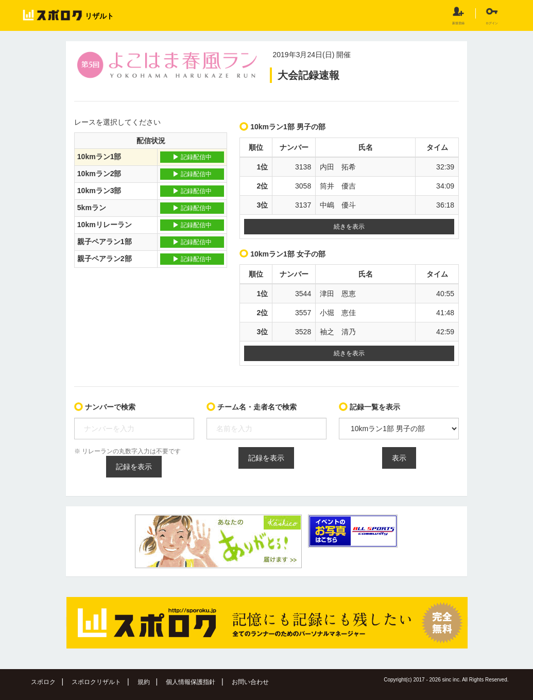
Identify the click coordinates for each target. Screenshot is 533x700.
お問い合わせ (250, 682)
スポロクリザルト (96, 682)
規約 (143, 682)
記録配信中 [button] (192, 157)
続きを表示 (349, 226)
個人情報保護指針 (190, 682)
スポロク (43, 682)
